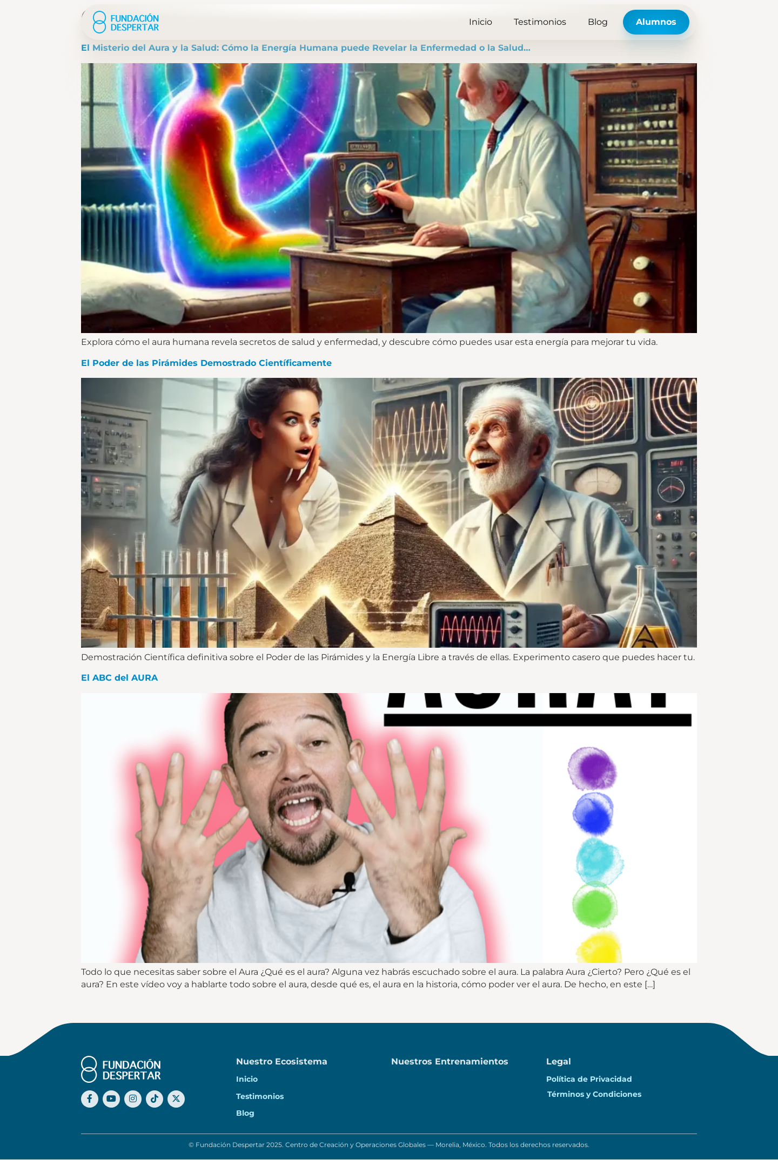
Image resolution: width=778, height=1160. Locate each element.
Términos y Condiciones (594, 1094)
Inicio (480, 22)
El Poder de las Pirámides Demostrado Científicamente (206, 363)
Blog (598, 22)
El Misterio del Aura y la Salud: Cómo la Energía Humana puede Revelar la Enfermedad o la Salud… (306, 48)
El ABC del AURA (119, 678)
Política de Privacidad (589, 1079)
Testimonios (540, 22)
